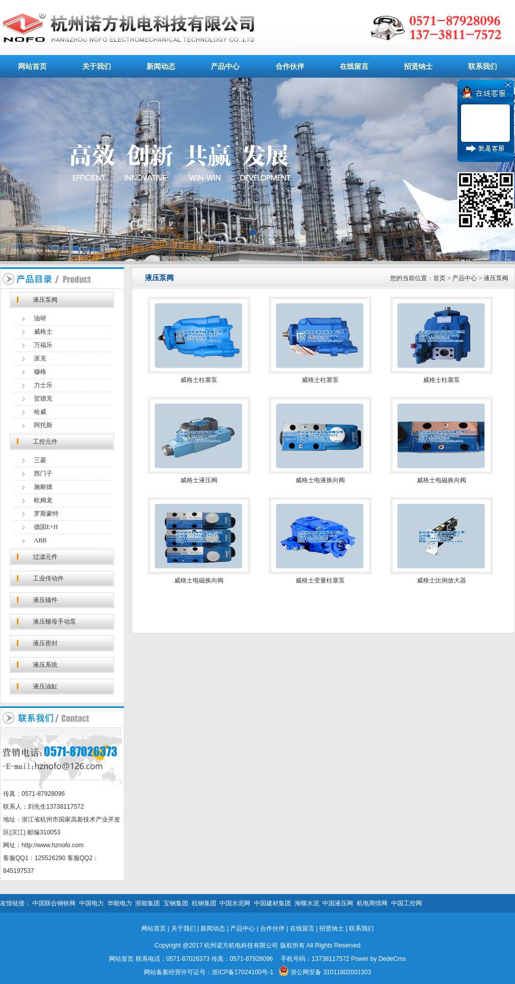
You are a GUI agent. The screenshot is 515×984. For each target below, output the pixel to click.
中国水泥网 (234, 903)
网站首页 (32, 66)
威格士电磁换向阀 (441, 480)
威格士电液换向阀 (320, 480)
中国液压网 (337, 903)
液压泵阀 (45, 299)
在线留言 (354, 66)
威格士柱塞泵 (198, 380)
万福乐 (43, 345)
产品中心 (225, 66)
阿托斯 (43, 425)
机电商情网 (372, 903)
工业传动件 (48, 578)
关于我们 (96, 66)
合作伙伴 (289, 66)
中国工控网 (406, 903)
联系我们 (482, 66)
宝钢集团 (175, 903)
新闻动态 (160, 66)
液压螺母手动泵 (54, 621)
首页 (439, 278)
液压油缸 (45, 686)
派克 (40, 358)
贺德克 (43, 398)
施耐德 (43, 486)
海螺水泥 (307, 903)
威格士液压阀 (198, 480)
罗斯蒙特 (46, 513)
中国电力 (91, 903)
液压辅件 (45, 600)
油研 (40, 318)
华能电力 (119, 903)
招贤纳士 (418, 66)
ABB (40, 540)
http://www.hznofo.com (53, 845)
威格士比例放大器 (441, 580)
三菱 (40, 460)
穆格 (40, 371)
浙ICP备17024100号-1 (242, 972)
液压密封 (45, 643)
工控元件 (45, 441)
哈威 (40, 411)
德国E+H (46, 527)
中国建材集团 (272, 903)
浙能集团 (147, 903)
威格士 (43, 331)
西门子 (43, 473)
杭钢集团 (204, 903)
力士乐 (43, 385)
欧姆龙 (43, 500)
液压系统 (45, 664)
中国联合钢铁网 (54, 903)
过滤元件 (45, 556)
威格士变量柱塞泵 (320, 580)
